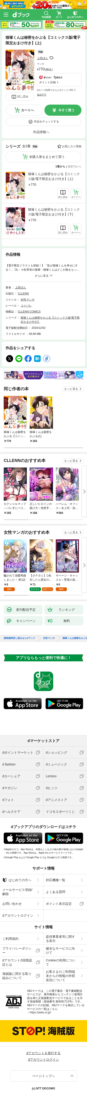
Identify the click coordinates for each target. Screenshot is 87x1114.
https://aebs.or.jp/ (40, 1012)
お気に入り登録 (71, 146)
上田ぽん (42, 58)
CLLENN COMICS (29, 311)
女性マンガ (27, 299)
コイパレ (26, 305)
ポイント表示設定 (59, 904)
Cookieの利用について (60, 962)
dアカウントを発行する (43, 1053)
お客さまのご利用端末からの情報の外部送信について (60, 976)
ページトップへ (43, 1076)
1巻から (60, 166)
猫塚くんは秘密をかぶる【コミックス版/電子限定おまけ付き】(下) (54, 212)
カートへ (27, 110)
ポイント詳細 (47, 82)
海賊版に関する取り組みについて (16, 976)
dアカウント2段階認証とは (17, 962)
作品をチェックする (46, 121)
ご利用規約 (10, 939)
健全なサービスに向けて (60, 950)
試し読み (22, 96)
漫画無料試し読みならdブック (19, 638)
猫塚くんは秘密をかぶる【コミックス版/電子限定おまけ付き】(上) (54, 176)
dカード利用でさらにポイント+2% (55, 90)
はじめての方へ (16, 880)
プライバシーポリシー (16, 950)
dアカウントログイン (17, 915)
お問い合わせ (12, 904)
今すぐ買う (66, 110)
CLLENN (23, 293)
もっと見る (71, 389)
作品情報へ (41, 132)
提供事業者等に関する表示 (60, 939)
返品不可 (41, 94)
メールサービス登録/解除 (17, 892)
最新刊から (74, 166)
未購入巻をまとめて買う (47, 157)
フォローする (51, 58)
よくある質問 (55, 892)
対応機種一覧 (55, 880)
